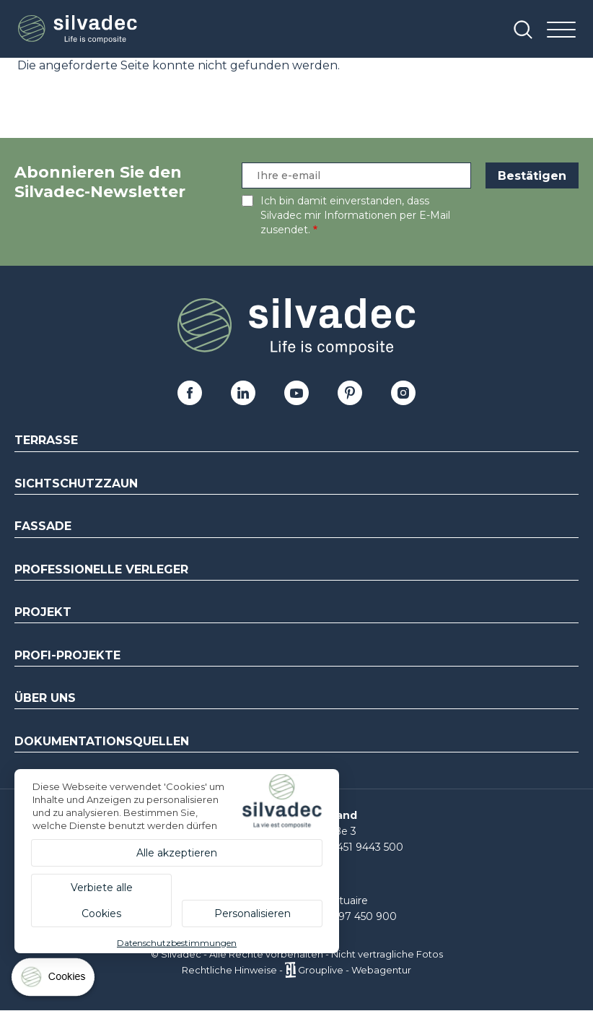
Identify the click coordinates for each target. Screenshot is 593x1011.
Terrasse (46, 440)
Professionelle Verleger (101, 569)
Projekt (42, 612)
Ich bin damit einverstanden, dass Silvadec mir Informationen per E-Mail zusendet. (355, 215)
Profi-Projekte (67, 655)
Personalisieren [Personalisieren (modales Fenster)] (252, 913)
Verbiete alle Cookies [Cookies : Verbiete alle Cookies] (102, 900)
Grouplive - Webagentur (354, 970)
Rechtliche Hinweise (229, 970)
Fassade (42, 526)
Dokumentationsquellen (101, 741)
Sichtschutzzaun (76, 483)
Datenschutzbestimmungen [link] (177, 942)
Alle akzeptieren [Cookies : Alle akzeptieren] (176, 852)
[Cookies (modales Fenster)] (54, 980)
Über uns (45, 698)
